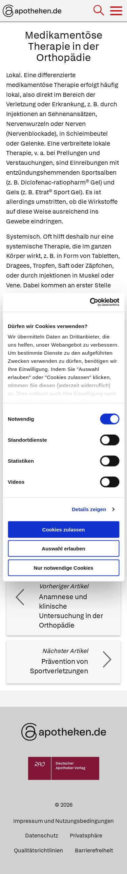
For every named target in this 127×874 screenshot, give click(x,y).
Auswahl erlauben (63, 548)
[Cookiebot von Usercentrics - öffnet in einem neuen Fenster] (90, 302)
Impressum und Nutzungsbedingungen (63, 821)
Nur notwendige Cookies (63, 567)
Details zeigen (89, 509)
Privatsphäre (86, 835)
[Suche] (99, 11)
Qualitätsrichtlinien (38, 850)
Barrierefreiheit (94, 850)
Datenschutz (41, 835)
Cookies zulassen (63, 529)
